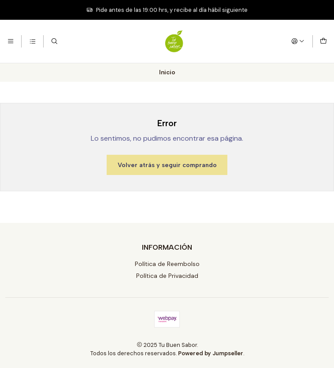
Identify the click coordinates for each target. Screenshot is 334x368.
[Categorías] (32, 41)
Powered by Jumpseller (210, 353)
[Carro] (323, 41)
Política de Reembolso (167, 264)
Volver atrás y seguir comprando (167, 165)
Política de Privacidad (167, 276)
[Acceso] (298, 41)
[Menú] (10, 41)
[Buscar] (54, 41)
